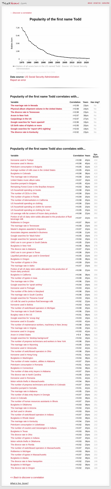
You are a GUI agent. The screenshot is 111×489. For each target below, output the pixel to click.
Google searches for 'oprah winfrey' (26, 285)
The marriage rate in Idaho (23, 266)
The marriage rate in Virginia (23, 328)
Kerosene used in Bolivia (22, 305)
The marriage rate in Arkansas (24, 177)
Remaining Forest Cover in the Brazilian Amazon (32, 187)
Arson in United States (21, 335)
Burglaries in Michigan (21, 464)
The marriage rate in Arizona (23, 408)
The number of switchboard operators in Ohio (31, 351)
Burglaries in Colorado (21, 173)
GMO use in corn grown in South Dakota (29, 242)
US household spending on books (26, 190)
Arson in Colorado (19, 398)
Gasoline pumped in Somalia (24, 388)
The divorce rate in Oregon (23, 468)
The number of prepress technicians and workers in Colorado (38, 385)
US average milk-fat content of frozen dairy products (34, 213)
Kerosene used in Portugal (23, 288)
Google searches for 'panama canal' (27, 239)
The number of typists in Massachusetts (28, 455)
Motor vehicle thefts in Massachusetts (27, 381)
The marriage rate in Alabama (24, 391)
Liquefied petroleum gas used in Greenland (30, 256)
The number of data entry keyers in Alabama (30, 371)
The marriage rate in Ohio (22, 281)
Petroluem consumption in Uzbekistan (28, 425)
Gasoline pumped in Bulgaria (24, 183)
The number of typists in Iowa (24, 278)
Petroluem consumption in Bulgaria (26, 167)
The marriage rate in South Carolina (27, 295)
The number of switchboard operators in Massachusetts (36, 448)
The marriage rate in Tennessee (25, 226)
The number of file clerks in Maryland (27, 291)
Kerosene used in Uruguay (23, 331)
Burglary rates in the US (21, 315)
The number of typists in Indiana (25, 438)
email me (97, 3)
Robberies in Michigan (21, 451)
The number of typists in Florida (25, 197)
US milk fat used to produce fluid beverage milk (32, 301)
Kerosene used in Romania (23, 378)
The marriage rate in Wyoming (24, 345)
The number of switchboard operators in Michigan (33, 308)
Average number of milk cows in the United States (33, 170)
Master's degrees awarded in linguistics (28, 229)
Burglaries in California (21, 275)
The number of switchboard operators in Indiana (32, 415)
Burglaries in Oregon (20, 259)
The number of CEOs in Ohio (24, 193)
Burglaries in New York (21, 246)
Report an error (18, 80)
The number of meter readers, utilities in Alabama (33, 361)
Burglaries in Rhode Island (22, 418)
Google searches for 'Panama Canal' (27, 298)
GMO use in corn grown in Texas (25, 252)
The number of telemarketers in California (29, 200)
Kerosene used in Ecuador (23, 321)
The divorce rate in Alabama (23, 249)
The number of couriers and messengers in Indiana (34, 428)
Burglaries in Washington (22, 358)
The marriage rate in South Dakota (26, 311)
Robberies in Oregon (20, 222)
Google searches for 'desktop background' (29, 338)
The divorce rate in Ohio (21, 435)
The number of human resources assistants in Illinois (34, 401)
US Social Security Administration (42, 77)
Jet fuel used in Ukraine (21, 411)
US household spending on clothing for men (30, 210)
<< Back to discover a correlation (27, 477)
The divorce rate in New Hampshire (26, 461)
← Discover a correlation (21, 13)
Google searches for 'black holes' (25, 236)
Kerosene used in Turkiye (22, 160)
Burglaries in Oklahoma (21, 405)
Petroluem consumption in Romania (27, 365)
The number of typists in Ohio (24, 262)
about (90, 3)
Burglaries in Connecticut (22, 368)
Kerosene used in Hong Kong (24, 355)
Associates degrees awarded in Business (29, 232)
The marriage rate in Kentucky (24, 421)
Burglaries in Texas (19, 431)
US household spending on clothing (26, 203)
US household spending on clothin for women (31, 207)
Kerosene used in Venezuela (23, 348)
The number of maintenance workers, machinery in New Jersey (39, 325)
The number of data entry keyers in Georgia (30, 395)
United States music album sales (25, 180)
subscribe (105, 3)
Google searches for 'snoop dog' (25, 318)
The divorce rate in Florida (22, 445)
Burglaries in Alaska (19, 458)
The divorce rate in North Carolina (26, 375)
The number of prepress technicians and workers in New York (38, 341)
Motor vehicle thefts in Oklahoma (25, 441)
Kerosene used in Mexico (22, 163)
